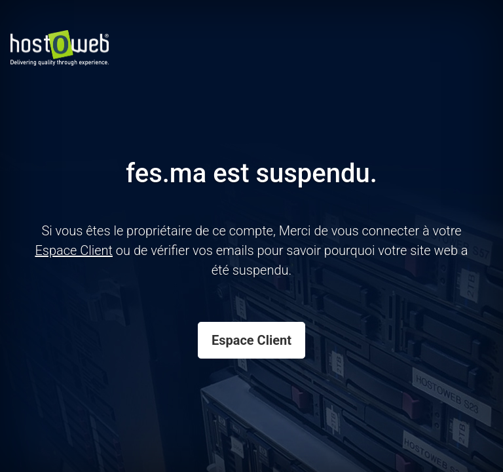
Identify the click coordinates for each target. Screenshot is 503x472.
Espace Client (251, 340)
